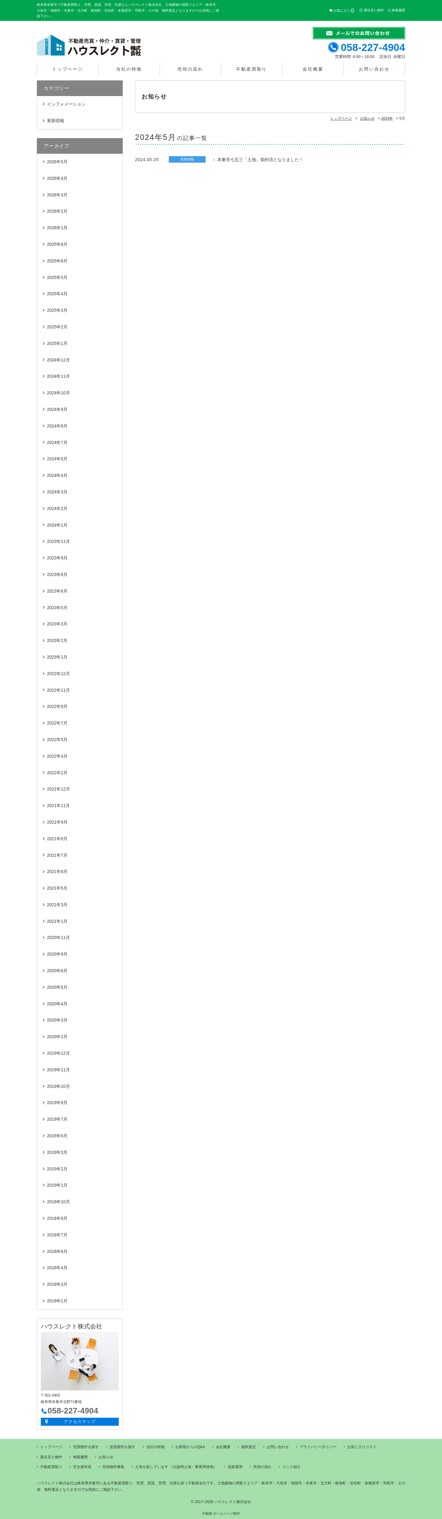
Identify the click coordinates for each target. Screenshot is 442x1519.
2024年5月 (57, 458)
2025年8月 (57, 244)
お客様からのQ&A (190, 1447)
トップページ (67, 69)
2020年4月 (57, 1003)
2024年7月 (57, 442)
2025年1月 (57, 343)
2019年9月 (57, 1102)
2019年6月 (57, 1135)
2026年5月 (57, 161)
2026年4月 (57, 178)
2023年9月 (57, 557)
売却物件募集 (113, 1467)
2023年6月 (57, 591)
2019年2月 (57, 1168)
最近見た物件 (374, 10)
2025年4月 (57, 293)
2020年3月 (57, 1020)
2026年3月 (57, 194)
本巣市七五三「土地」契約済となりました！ (260, 159)
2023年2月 (57, 640)
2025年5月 (57, 277)
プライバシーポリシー (318, 1447)
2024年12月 (58, 360)
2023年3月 (57, 623)
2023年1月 (57, 657)
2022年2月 (57, 772)
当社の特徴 (129, 69)
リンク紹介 (291, 1467)
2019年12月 (58, 1053)
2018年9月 (57, 1218)
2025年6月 (57, 260)
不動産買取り (251, 69)
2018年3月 (57, 1284)
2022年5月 (57, 739)
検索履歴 (398, 10)
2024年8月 (57, 425)
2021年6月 (57, 871)
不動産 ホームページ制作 (221, 1513)
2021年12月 (58, 789)
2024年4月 (57, 475)
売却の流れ (190, 69)
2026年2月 (57, 211)
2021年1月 (57, 921)
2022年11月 (58, 690)
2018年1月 (57, 1300)
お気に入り (343, 11)
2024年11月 (58, 376)
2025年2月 (57, 326)
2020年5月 (57, 987)
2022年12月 (58, 673)
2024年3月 (57, 491)
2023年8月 (57, 574)
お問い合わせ (374, 69)
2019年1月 (57, 1185)
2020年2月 (57, 1036)
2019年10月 (58, 1086)
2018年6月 (57, 1251)
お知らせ (106, 1457)
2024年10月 (58, 392)
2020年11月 (58, 937)
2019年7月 (57, 1119)
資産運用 (235, 1467)
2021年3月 (57, 904)
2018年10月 (58, 1201)
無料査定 (248, 1447)
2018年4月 (57, 1267)
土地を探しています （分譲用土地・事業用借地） (176, 1467)
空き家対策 (82, 1467)
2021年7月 (57, 855)
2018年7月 (57, 1234)
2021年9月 (57, 822)
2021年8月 (57, 838)
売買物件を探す (86, 1447)
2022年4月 (57, 756)
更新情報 (55, 120)
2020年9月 (57, 954)
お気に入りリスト (362, 1447)
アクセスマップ (80, 1421)
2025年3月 (57, 310)
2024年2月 (57, 508)
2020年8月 (57, 970)
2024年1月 (57, 525)
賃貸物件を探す (122, 1447)
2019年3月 (57, 1152)
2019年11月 (58, 1069)
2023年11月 (58, 541)
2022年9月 (57, 706)
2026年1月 (57, 227)
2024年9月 (57, 409)
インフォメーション (66, 104)
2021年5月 (57, 888)
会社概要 (313, 69)
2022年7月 (57, 723)
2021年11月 (58, 805)
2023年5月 (57, 607)
